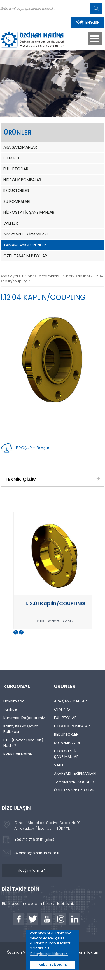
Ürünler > (29, 276)
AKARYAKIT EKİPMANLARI (25, 234)
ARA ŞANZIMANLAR (20, 147)
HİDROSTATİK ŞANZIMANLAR (28, 212)
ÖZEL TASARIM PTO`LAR (25, 256)
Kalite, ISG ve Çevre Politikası (20, 728)
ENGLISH (88, 22)
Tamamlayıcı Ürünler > (56, 276)
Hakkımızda (14, 701)
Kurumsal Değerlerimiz (24, 717)
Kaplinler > (85, 276)
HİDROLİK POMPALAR (22, 180)
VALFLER (10, 223)
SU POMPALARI (16, 201)
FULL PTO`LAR (15, 169)
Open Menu (95, 38)
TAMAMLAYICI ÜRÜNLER (24, 245)
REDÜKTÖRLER (16, 190)
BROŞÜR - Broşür (25, 448)
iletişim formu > (32, 870)
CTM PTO (12, 158)
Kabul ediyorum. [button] (53, 964)
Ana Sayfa (10, 276)
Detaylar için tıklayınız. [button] (49, 953)
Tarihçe (10, 709)
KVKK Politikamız (18, 754)
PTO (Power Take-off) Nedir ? (23, 742)
